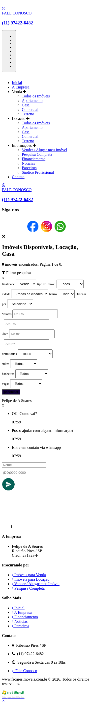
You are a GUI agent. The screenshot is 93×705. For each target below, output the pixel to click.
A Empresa (21, 87)
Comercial (30, 109)
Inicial (17, 82)
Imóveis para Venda (29, 575)
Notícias (28, 163)
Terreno (28, 114)
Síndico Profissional (38, 172)
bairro (53, 294)
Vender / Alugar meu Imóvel (44, 150)
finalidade (8, 284)
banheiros (8, 374)
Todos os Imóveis (36, 96)
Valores (6, 314)
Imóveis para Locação (30, 579)
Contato (18, 177)
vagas (5, 384)
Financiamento (33, 159)
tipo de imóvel (46, 284)
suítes (5, 364)
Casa (26, 105)
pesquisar (11, 392)
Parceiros (29, 168)
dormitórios (9, 354)
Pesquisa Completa (37, 154)
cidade (6, 294)
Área (5, 334)
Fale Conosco (24, 671)
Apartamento (32, 100)
